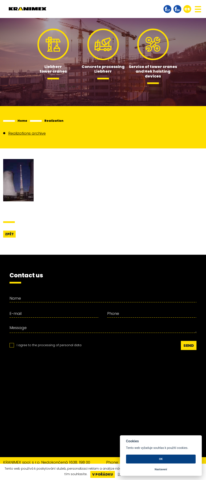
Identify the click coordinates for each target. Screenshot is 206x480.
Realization (53, 121)
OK (161, 459)
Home (22, 121)
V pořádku (102, 474)
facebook (167, 9)
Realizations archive (27, 133)
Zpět (9, 234)
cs (187, 9)
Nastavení (161, 469)
